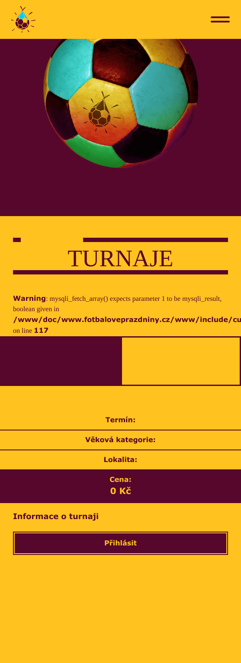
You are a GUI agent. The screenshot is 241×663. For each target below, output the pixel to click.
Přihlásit (120, 543)
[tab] (60, 361)
